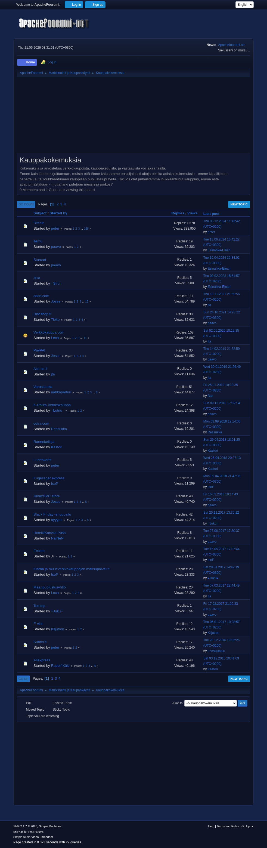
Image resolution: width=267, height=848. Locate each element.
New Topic (239, 204)
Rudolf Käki (60, 666)
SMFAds (18, 831)
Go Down (26, 204)
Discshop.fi (42, 314)
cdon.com (41, 296)
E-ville (38, 624)
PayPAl (39, 350)
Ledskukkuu (216, 651)
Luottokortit (42, 460)
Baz (210, 396)
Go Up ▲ (247, 826)
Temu (37, 241)
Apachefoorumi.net (232, 45)
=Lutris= (57, 410)
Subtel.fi (39, 642)
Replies (178, 213)
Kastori (56, 447)
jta (209, 305)
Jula (36, 278)
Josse (56, 301)
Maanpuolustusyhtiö (49, 587)
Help (211, 826)
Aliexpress (41, 660)
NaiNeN (57, 538)
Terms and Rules (228, 826)
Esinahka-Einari (219, 250)
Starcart (39, 260)
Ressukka (59, 429)
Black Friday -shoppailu (52, 514)
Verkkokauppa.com (48, 332)
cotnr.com (41, 423)
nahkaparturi (61, 392)
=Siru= (56, 283)
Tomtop (39, 606)
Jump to (177, 703)
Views (192, 213)
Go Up (23, 678)
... (82, 228)
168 (86, 228)
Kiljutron (57, 629)
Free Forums (36, 831)
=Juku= (213, 523)
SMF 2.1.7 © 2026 (25, 826)
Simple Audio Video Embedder (33, 836)
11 (85, 338)
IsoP (54, 484)
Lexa (55, 338)
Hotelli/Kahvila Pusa (49, 533)
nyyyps (56, 520)
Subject (39, 213)
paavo (56, 247)
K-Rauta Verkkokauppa (52, 405)
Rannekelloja (43, 442)
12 (86, 301)
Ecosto (39, 551)
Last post (213, 214)
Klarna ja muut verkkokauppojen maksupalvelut (71, 569)
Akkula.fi (40, 369)
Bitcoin (38, 223)
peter (55, 228)
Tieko (55, 319)
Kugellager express (48, 478)
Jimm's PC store (46, 496)
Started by (58, 213)
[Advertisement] (133, 117)
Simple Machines (50, 826)
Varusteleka (42, 387)
